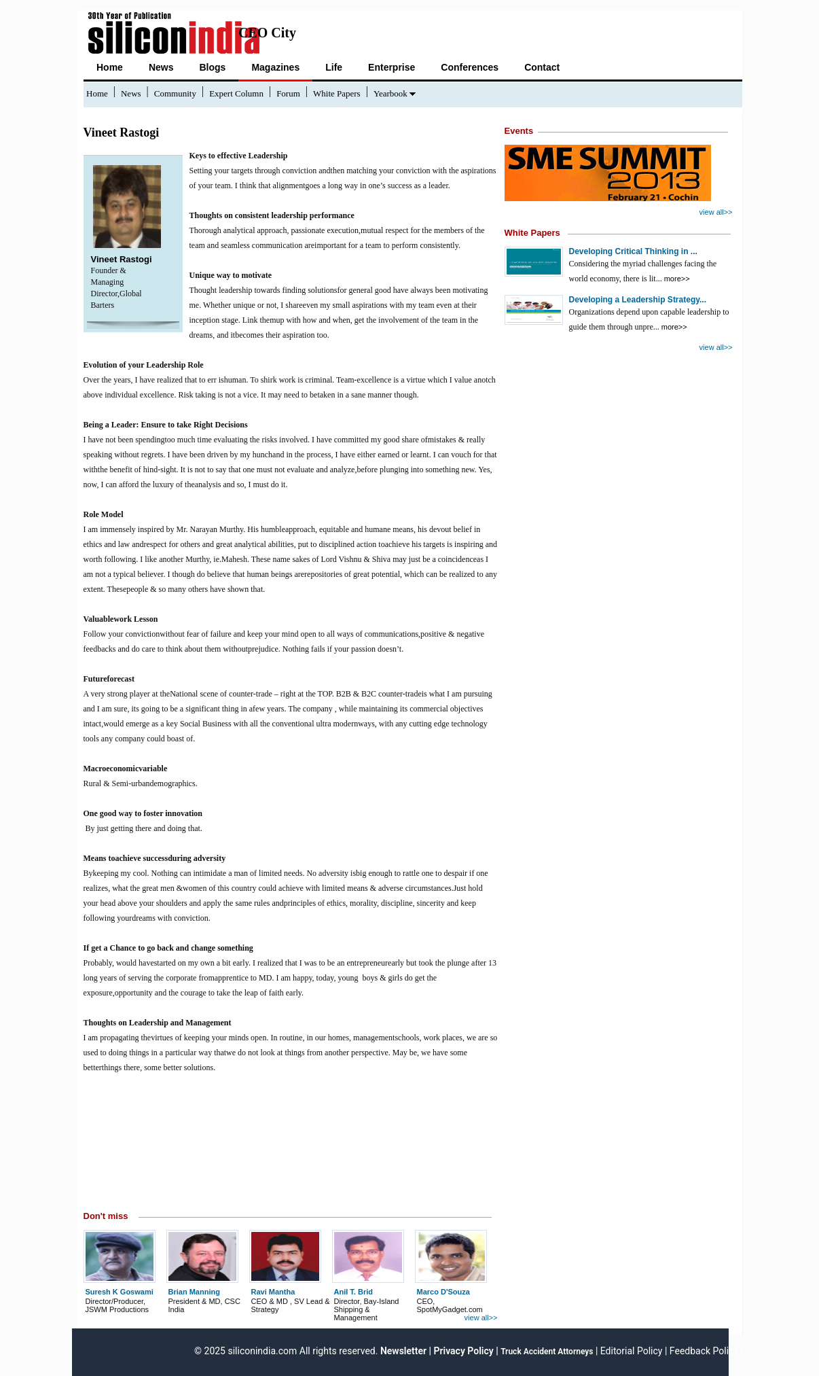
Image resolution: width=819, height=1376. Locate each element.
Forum (288, 93)
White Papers (337, 93)
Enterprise (391, 67)
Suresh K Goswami (119, 1292)
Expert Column (236, 93)
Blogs (212, 67)
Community (175, 93)
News (161, 67)
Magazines (275, 67)
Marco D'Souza (443, 1292)
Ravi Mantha (273, 1292)
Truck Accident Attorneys (546, 1351)
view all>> (481, 1317)
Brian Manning (194, 1292)
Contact (542, 67)
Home (109, 67)
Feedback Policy (704, 1350)
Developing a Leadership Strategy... (638, 299)
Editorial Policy (631, 1350)
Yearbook (390, 93)
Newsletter (402, 1350)
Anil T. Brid (353, 1292)
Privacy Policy (464, 1350)
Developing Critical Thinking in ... (633, 251)
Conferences (469, 67)
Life (333, 67)
